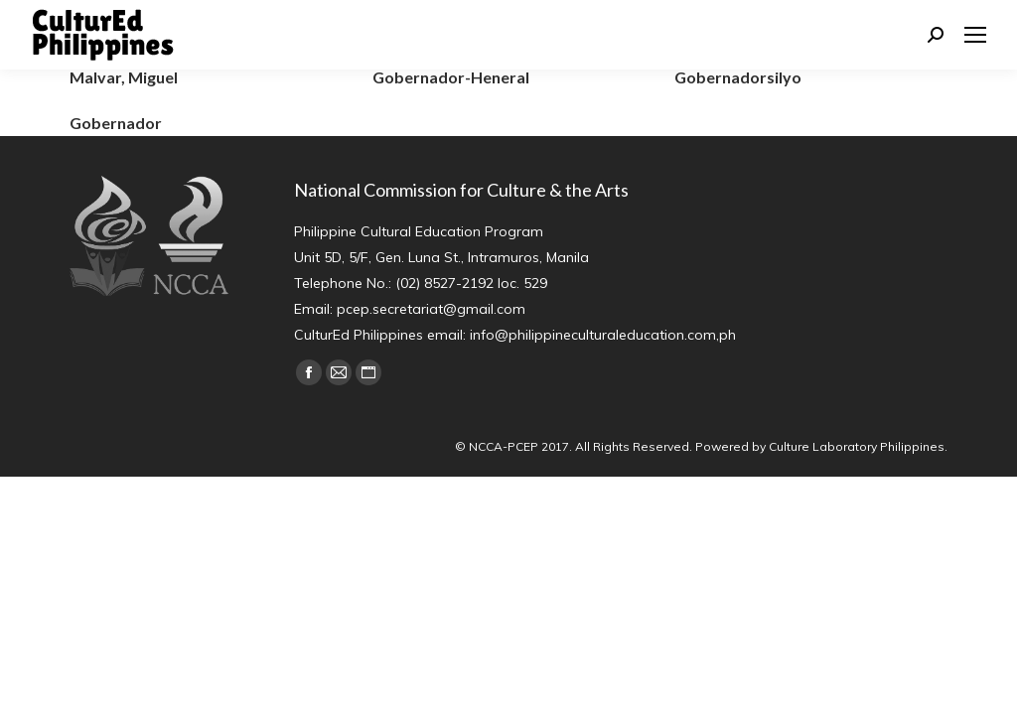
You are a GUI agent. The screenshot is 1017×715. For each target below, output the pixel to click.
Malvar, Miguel (124, 77)
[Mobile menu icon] (975, 35)
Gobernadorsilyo (737, 77)
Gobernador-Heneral (450, 77)
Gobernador (116, 122)
